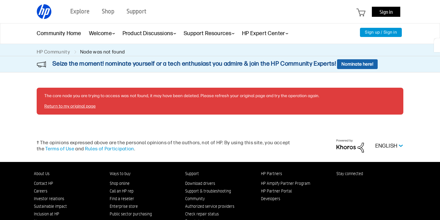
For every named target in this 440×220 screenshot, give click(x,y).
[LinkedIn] (339, 185)
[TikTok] (390, 185)
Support (192, 173)
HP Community (53, 52)
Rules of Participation (109, 149)
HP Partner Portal (276, 191)
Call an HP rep (122, 191)
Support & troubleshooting (208, 191)
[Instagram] (360, 185)
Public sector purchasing (131, 214)
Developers (270, 198)
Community (195, 198)
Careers (40, 191)
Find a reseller (122, 198)
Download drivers (200, 183)
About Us (42, 173)
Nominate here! (357, 64)
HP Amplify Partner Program (285, 183)
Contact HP (43, 183)
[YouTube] (380, 185)
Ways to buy (120, 173)
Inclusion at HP (46, 214)
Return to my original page (70, 106)
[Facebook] (349, 185)
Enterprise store (124, 206)
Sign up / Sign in (381, 32)
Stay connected (349, 173)
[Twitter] (370, 185)
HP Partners (271, 173)
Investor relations (49, 198)
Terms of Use (59, 149)
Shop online (120, 183)
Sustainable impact (50, 206)
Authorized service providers (209, 206)
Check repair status (202, 214)
